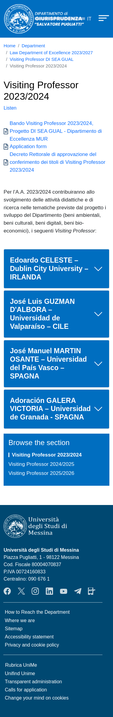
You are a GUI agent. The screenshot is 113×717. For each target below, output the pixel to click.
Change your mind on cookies (37, 697)
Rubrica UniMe (21, 665)
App (91, 591)
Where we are (20, 620)
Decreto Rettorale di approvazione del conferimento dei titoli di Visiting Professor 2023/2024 (57, 162)
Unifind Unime (20, 673)
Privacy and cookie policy (32, 644)
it (89, 18)
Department (33, 45)
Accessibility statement (29, 636)
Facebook (7, 591)
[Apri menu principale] (101, 18)
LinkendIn (49, 591)
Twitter (21, 591)
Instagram (35, 591)
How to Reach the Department (37, 612)
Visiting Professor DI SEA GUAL (42, 59)
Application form (28, 146)
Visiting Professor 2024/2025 (41, 464)
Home (10, 45)
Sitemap (14, 628)
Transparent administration (33, 681)
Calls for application (26, 689)
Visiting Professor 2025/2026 (41, 473)
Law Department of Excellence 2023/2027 (51, 52)
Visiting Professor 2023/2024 (47, 455)
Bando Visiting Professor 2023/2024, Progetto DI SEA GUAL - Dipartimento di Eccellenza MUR (56, 131)
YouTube (63, 591)
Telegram (77, 591)
